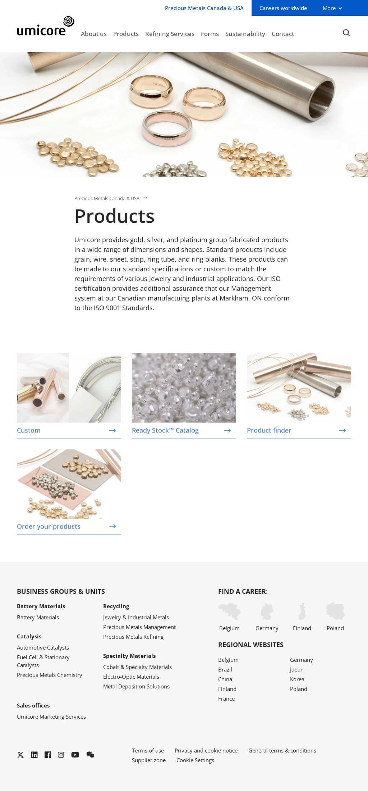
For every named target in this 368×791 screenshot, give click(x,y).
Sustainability (245, 33)
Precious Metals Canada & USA (106, 198)
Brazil (225, 669)
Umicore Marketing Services (51, 716)
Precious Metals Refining (133, 636)
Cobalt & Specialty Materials (137, 666)
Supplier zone (149, 760)
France (226, 698)
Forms (210, 33)
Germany (267, 617)
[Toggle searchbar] (346, 33)
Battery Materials (38, 617)
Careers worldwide (283, 8)
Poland (335, 617)
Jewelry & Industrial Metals (136, 617)
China (225, 679)
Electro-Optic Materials (131, 676)
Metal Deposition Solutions (136, 686)
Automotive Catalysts (43, 647)
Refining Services (169, 33)
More (329, 8)
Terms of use (148, 750)
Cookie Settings (195, 760)
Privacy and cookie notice (206, 750)
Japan (297, 669)
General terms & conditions (282, 750)
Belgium (229, 617)
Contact (283, 33)
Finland (302, 617)
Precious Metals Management (139, 626)
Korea (297, 679)
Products (126, 33)
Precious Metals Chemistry (49, 674)
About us (94, 33)
